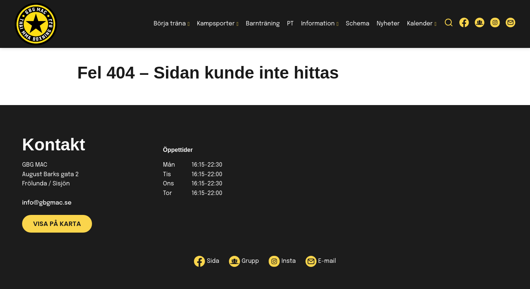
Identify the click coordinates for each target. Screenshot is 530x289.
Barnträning (263, 24)
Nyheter (388, 24)
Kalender (420, 24)
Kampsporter (215, 24)
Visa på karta (57, 223)
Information (318, 24)
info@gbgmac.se (46, 203)
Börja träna (170, 24)
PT (290, 24)
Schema (358, 24)
